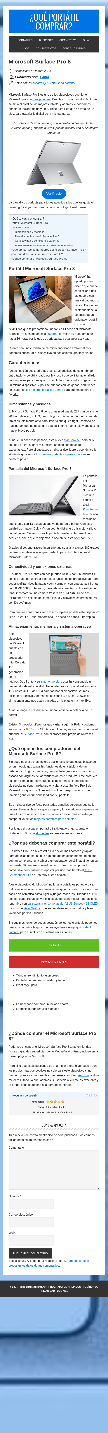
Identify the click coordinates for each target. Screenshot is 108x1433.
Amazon (83, 1075)
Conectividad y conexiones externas (37, 240)
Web (12, 1232)
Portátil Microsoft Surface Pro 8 (30, 222)
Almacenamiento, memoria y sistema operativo (44, 245)
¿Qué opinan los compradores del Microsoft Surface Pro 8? (48, 249)
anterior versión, (51, 681)
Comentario (16, 1147)
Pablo (44, 77)
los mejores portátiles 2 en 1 (44, 389)
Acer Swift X (32, 908)
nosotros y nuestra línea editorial (53, 83)
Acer (77, 538)
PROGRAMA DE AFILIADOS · (65, 1286)
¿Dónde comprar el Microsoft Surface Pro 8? (39, 258)
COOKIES (62, 1291)
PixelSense (90, 509)
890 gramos (55, 333)
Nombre (15, 1196)
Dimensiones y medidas (29, 231)
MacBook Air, (72, 440)
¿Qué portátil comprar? (54, 21)
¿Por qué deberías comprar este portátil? (37, 254)
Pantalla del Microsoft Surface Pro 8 (37, 236)
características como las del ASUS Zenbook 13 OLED (63, 903)
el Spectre (42, 833)
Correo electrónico (22, 1214)
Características (20, 227)
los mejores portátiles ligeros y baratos (61, 454)
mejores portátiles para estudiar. (55, 819)
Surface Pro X (33, 734)
